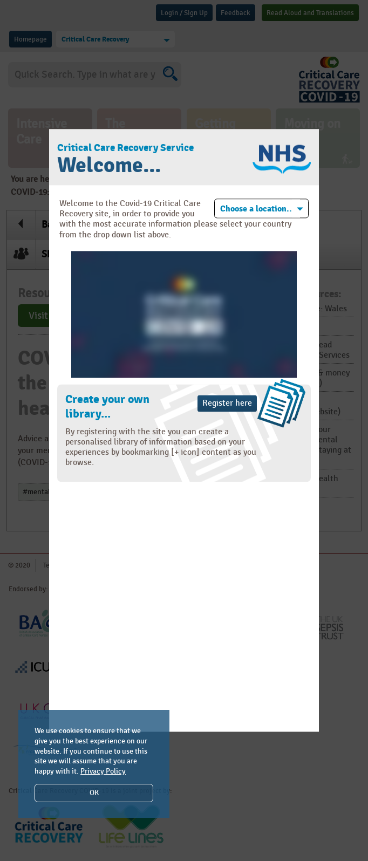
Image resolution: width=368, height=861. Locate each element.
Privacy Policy (103, 771)
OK (94, 792)
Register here (227, 403)
